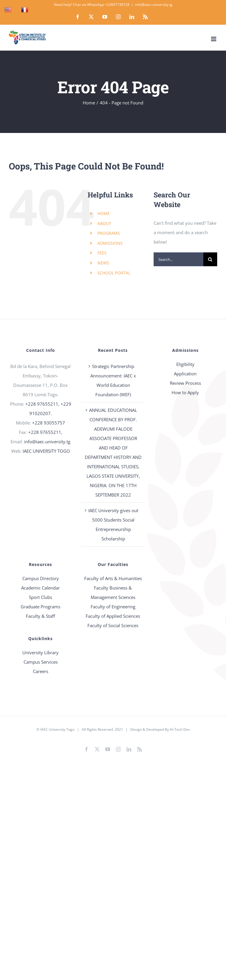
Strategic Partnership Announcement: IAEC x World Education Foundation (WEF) (113, 380)
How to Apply (185, 392)
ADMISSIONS (110, 243)
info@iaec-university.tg (153, 4)
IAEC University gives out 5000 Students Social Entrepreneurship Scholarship (113, 524)
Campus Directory (40, 578)
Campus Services (41, 662)
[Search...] (178, 259)
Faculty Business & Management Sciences (113, 592)
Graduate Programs (40, 607)
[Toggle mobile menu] (214, 39)
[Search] (210, 259)
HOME (103, 213)
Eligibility (185, 364)
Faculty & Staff (40, 616)
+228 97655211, (45, 432)
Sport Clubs (40, 597)
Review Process (185, 383)
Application (185, 374)
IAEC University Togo (57, 729)
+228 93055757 (48, 423)
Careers (40, 671)
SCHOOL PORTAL (113, 273)
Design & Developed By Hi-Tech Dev (160, 729)
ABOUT (104, 223)
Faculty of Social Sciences (112, 625)
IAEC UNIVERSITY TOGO (46, 451)
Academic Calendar (40, 588)
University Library (40, 652)
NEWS (103, 263)
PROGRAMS (108, 233)
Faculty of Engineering (113, 607)
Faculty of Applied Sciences (113, 616)
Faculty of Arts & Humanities (113, 578)
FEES (102, 253)
